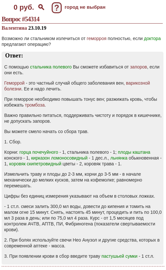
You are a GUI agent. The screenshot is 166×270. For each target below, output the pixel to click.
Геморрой (14, 83)
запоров (138, 66)
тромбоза (35, 105)
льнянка (119, 158)
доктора (152, 38)
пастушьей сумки (119, 256)
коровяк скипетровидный (35, 163)
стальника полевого (51, 66)
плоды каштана (134, 152)
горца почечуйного (38, 152)
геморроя (97, 38)
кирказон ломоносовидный (59, 158)
